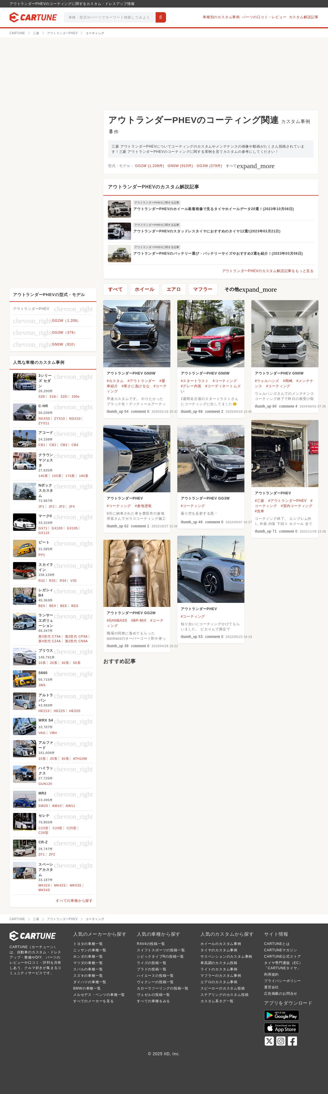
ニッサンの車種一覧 (89, 950)
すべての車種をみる (153, 1001)
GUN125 (45, 783)
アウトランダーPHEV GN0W (131, 373)
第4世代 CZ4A (49, 641)
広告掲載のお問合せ (280, 994)
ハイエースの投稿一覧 (155, 976)
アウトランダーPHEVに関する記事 (156, 202)
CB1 (41, 445)
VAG (42, 733)
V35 (74, 580)
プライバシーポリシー (282, 981)
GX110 (43, 533)
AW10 (57, 805)
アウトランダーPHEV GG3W (205, 498)
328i (41, 396)
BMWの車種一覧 (87, 988)
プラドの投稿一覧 (151, 969)
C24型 (57, 828)
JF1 (41, 506)
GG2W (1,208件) (149, 166)
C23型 (43, 828)
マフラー (203, 289)
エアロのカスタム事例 (218, 982)
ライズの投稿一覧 (151, 963)
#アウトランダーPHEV (287, 501)
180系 (84, 476)
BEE (63, 605)
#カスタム (115, 381)
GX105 (72, 528)
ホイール (144, 289)
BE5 (41, 605)
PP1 (41, 555)
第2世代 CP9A (76, 636)
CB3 (63, 445)
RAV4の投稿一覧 (151, 944)
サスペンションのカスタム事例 (226, 957)
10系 (42, 663)
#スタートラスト (195, 381)
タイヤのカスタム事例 (218, 950)
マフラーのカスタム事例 (220, 976)
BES (74, 605)
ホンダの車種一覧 (88, 957)
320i (64, 396)
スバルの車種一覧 (88, 969)
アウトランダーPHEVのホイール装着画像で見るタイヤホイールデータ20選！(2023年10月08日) (213, 209)
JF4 (72, 506)
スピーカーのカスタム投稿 (222, 988)
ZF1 (41, 854)
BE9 (52, 605)
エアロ (174, 289)
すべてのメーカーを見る (93, 1001)
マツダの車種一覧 (88, 963)
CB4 (74, 445)
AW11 (70, 805)
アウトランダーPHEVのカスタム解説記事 (153, 186)
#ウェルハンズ (267, 381)
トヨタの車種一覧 (88, 944)
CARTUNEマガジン (280, 950)
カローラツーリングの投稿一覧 (163, 988)
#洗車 (259, 511)
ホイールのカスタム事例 (220, 944)
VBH (53, 733)
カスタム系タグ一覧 (217, 1001)
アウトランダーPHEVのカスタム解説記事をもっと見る (268, 271)
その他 (250, 289)
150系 (57, 476)
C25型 (71, 828)
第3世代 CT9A (49, 636)
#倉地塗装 (143, 506)
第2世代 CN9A (76, 641)
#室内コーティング (297, 506)
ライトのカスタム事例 (218, 969)
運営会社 (271, 987)
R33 (52, 580)
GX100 (57, 528)
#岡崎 (288, 381)
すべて (250, 165)
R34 (63, 580)
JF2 (52, 506)
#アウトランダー (142, 381)
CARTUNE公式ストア (282, 957)
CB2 (52, 445)
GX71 (42, 528)
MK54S (44, 890)
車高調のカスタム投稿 (218, 963)
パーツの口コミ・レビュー (264, 17)
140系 (43, 476)
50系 (77, 663)
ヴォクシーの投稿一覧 (155, 982)
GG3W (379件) (209, 166)
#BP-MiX (138, 620)
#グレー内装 (191, 386)
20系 (54, 663)
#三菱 (259, 501)
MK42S (60, 885)
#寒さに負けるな (136, 386)
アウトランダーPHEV (273, 493)
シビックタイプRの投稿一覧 (160, 957)
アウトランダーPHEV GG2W (131, 613)
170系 (70, 476)
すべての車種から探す (74, 901)
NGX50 (44, 418)
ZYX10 (59, 418)
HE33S (74, 711)
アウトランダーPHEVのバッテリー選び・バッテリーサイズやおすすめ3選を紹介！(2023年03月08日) (218, 254)
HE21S (44, 711)
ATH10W (80, 758)
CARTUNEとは (277, 944)
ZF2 (52, 854)
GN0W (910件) (180, 166)
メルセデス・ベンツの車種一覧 (99, 995)
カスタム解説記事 (303, 17)
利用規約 (271, 974)
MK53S (76, 885)
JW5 (41, 685)
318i (52, 396)
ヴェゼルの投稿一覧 (153, 995)
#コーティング (225, 381)
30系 (65, 663)
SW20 (43, 805)
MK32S (44, 885)
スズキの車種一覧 (88, 976)
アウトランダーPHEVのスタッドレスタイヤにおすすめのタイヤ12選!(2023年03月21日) (207, 231)
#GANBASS (117, 620)
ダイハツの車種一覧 (89, 982)
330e (76, 396)
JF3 (62, 506)
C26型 (43, 832)
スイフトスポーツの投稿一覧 (161, 950)
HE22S (59, 711)
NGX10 (75, 418)
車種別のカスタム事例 (221, 17)
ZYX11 (43, 423)
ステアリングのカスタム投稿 (224, 995)
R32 (41, 580)
